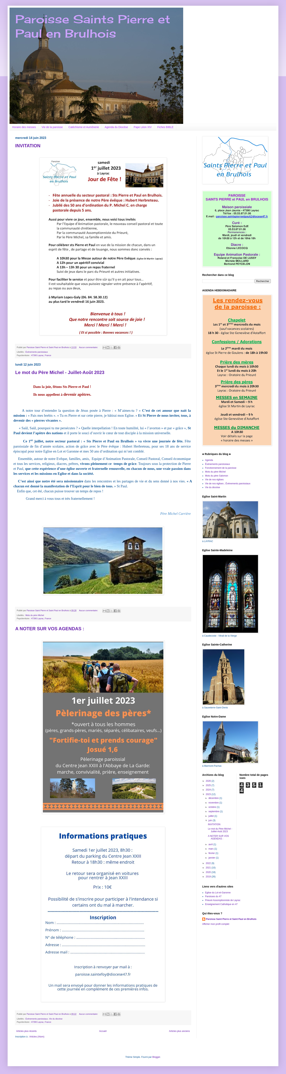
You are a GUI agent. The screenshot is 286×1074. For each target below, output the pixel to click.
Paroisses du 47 (213, 896)
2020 (209, 872)
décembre (214, 798)
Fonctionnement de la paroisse (220, 468)
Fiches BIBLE (165, 127)
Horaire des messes (24, 127)
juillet (211, 816)
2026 (209, 781)
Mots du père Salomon (216, 475)
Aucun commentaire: (88, 347)
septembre (214, 811)
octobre (213, 807)
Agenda (209, 460)
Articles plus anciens (179, 1031)
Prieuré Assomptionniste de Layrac (222, 900)
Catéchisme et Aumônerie (84, 127)
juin (211, 820)
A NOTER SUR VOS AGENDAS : (49, 628)
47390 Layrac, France (41, 355)
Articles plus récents (26, 1031)
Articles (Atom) (36, 1036)
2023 (209, 794)
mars (211, 848)
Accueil (103, 1031)
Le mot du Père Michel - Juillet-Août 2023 (59, 372)
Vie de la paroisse (52, 127)
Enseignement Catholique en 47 (221, 904)
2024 (209, 789)
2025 (209, 785)
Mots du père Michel (35, 615)
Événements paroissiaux (37, 352)
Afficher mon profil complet (215, 924)
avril (211, 844)
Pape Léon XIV (143, 127)
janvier (212, 857)
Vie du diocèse (55, 1019)
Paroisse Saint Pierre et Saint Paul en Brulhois (231, 919)
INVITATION (27, 145)
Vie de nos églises (214, 479)
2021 (209, 867)
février (212, 853)
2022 (209, 863)
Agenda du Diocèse (116, 127)
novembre (214, 802)
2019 (209, 876)
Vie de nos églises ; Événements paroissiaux (227, 483)
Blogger (156, 1057)
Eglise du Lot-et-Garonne (218, 892)
